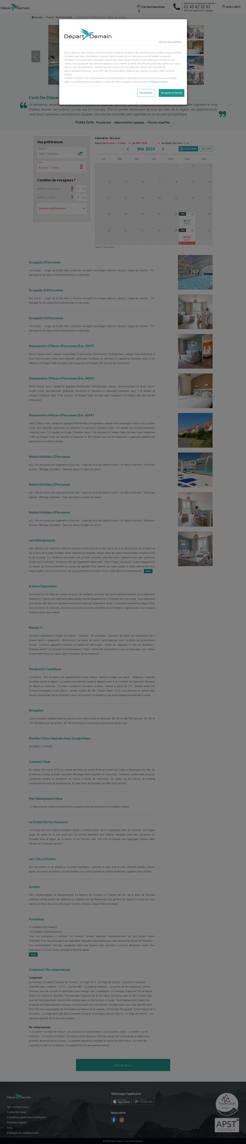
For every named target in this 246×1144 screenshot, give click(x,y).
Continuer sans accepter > (170, 42)
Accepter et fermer (171, 92)
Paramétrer (146, 92)
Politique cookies (158, 81)
